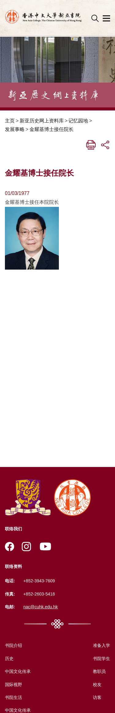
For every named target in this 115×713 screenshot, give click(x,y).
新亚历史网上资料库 (42, 120)
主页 (10, 120)
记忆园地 (78, 120)
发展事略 (15, 129)
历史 (9, 658)
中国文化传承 (18, 671)
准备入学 (101, 645)
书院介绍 (13, 645)
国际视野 (13, 684)
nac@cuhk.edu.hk (40, 606)
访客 (97, 697)
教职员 (99, 671)
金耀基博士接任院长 (51, 129)
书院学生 (101, 658)
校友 (97, 684)
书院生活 (13, 697)
